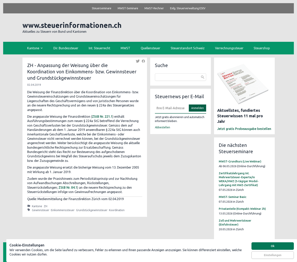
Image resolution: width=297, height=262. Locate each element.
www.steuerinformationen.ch (72, 25)
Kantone (37, 206)
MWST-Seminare (128, 8)
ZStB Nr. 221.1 (102, 116)
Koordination (117, 210)
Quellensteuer (150, 48)
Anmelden (197, 108)
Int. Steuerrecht (99, 48)
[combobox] (180, 77)
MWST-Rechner (154, 8)
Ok (273, 246)
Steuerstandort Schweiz (188, 48)
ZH (45, 206)
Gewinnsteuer (40, 210)
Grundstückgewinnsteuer (91, 210)
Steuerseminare (101, 8)
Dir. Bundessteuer (65, 48)
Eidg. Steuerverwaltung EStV (187, 8)
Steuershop (262, 48)
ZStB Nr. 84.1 (68, 187)
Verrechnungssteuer (229, 48)
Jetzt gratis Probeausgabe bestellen (244, 129)
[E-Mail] (170, 108)
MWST (125, 48)
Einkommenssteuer (62, 210)
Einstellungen (272, 255)
